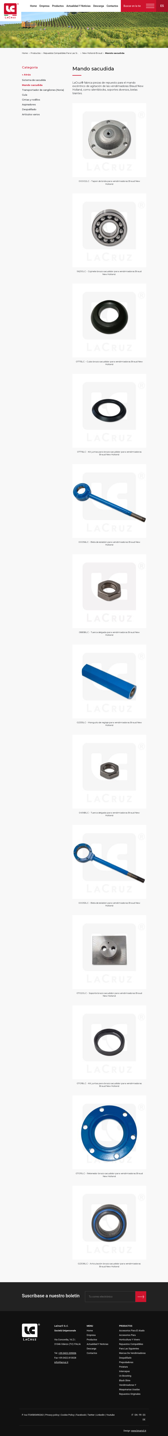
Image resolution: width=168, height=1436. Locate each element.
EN (136, 1414)
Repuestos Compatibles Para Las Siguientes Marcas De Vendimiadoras (61, 53)
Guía (24, 94)
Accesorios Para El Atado (132, 1330)
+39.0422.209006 (67, 1353)
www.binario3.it (138, 1431)
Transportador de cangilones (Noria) (43, 90)
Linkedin (100, 1414)
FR (140, 1414)
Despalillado (29, 109)
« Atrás (26, 74)
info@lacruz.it (61, 1362)
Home (33, 6)
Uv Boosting (125, 1375)
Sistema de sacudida (34, 80)
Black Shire (124, 1380)
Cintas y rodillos (31, 99)
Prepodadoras (126, 1362)
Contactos (112, 6)
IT (132, 1414)
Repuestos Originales (130, 1394)
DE (144, 1419)
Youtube (110, 1414)
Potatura (123, 1366)
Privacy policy (52, 1414)
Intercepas (124, 1371)
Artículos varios (31, 114)
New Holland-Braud (92, 53)
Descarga (98, 6)
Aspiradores (29, 104)
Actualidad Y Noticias (78, 6)
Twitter (91, 1414)
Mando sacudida (114, 53)
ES (144, 1414)
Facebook (81, 1414)
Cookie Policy (67, 1414)
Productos (58, 6)
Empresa (44, 6)
